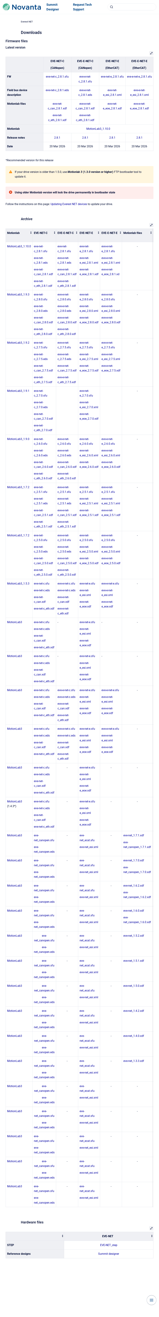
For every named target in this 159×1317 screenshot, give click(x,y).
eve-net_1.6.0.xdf (133, 910)
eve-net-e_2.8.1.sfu (112, 76)
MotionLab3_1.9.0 (18, 439)
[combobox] (132, 7)
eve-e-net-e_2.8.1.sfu (139, 76)
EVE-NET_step (108, 1245)
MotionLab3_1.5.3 (18, 583)
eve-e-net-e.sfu (110, 583)
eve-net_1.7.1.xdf (133, 835)
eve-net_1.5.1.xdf (133, 960)
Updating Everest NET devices (69, 204)
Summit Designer (52, 7)
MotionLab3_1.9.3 (18, 294)
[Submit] (111, 7)
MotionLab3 (14, 622)
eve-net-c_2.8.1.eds (57, 90)
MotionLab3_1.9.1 (18, 391)
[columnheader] (19, 235)
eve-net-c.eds (42, 590)
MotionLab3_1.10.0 (98, 128)
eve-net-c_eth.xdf (44, 608)
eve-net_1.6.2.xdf (133, 885)
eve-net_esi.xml (89, 847)
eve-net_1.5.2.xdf (133, 935)
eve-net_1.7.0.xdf (133, 860)
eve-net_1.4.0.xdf (133, 1036)
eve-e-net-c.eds (66, 590)
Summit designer (108, 1253)
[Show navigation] (151, 1300)
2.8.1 (57, 137)
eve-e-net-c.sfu (66, 583)
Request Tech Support (82, 7)
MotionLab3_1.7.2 (18, 487)
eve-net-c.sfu (41, 583)
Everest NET (27, 21)
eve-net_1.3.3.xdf (133, 1061)
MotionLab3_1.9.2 (18, 342)
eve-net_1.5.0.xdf (133, 985)
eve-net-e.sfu (87, 583)
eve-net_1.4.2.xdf (133, 1010)
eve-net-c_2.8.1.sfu (57, 76)
